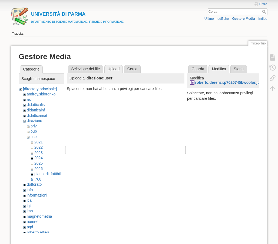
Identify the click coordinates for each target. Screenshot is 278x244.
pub (34, 131)
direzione (34, 120)
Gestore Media (243, 19)
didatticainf (36, 110)
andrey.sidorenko (41, 94)
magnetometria (39, 216)
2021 (38, 142)
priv (34, 126)
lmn (30, 211)
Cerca (264, 12)
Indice (262, 19)
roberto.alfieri (38, 232)
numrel (32, 221)
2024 (38, 158)
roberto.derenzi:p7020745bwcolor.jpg (228, 82)
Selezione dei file (85, 69)
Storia (239, 69)
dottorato (34, 184)
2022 (38, 147)
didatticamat (37, 115)
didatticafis (36, 104)
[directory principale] (40, 89)
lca (29, 200)
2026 (38, 168)
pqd (30, 227)
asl (29, 99)
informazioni (37, 195)
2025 (38, 163)
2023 (38, 152)
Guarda (197, 69)
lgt (29, 206)
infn (30, 190)
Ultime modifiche (216, 19)
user (34, 136)
